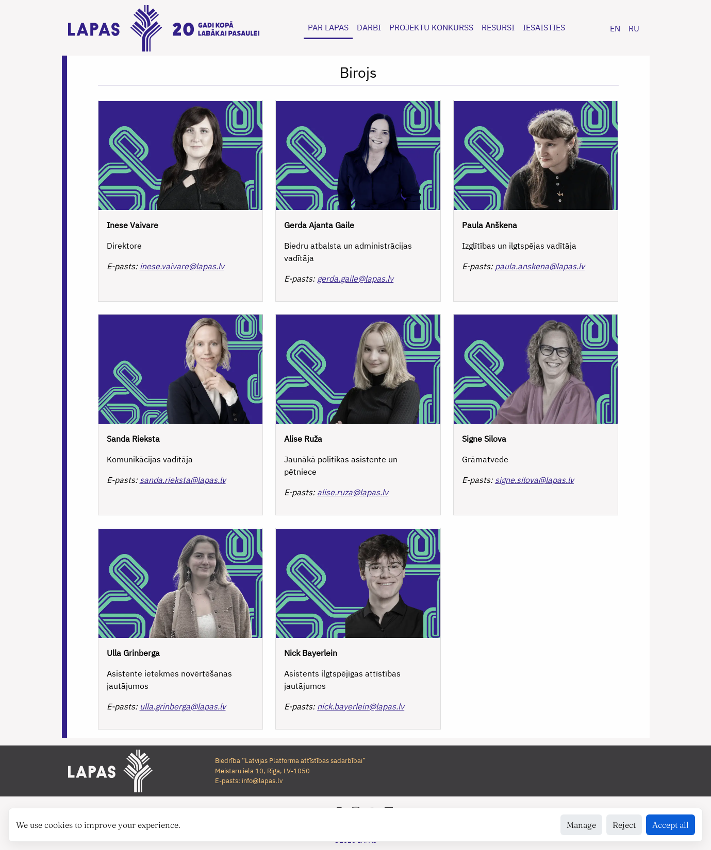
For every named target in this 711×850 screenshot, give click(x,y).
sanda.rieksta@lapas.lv (183, 480)
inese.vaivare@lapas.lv (182, 266)
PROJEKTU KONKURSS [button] (431, 27)
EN (615, 28)
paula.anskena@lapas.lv (540, 266)
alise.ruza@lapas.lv (352, 492)
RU (634, 28)
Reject (624, 825)
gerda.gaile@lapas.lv (355, 278)
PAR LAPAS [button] (328, 27)
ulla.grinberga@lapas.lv (183, 706)
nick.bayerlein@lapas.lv (360, 706)
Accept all (670, 825)
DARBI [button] (369, 27)
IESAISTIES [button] (544, 27)
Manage (581, 825)
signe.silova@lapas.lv (534, 480)
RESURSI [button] (498, 27)
